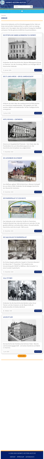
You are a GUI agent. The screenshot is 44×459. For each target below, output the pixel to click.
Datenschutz (30, 457)
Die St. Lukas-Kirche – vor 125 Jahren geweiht (18, 76)
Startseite (3, 15)
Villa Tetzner (7, 278)
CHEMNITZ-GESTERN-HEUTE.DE (15, 2)
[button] (22, 11)
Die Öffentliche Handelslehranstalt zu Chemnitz (19, 35)
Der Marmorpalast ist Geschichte (14, 198)
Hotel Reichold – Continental (13, 119)
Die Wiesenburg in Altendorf (12, 158)
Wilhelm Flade (8, 317)
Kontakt (13, 457)
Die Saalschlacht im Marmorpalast (15, 237)
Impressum (20, 457)
